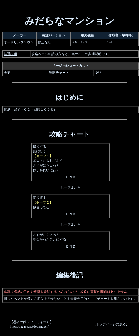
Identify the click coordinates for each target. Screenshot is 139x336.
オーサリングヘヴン (19, 42)
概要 (7, 73)
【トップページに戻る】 (111, 324)
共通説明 (10, 54)
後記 (98, 73)
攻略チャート (59, 73)
